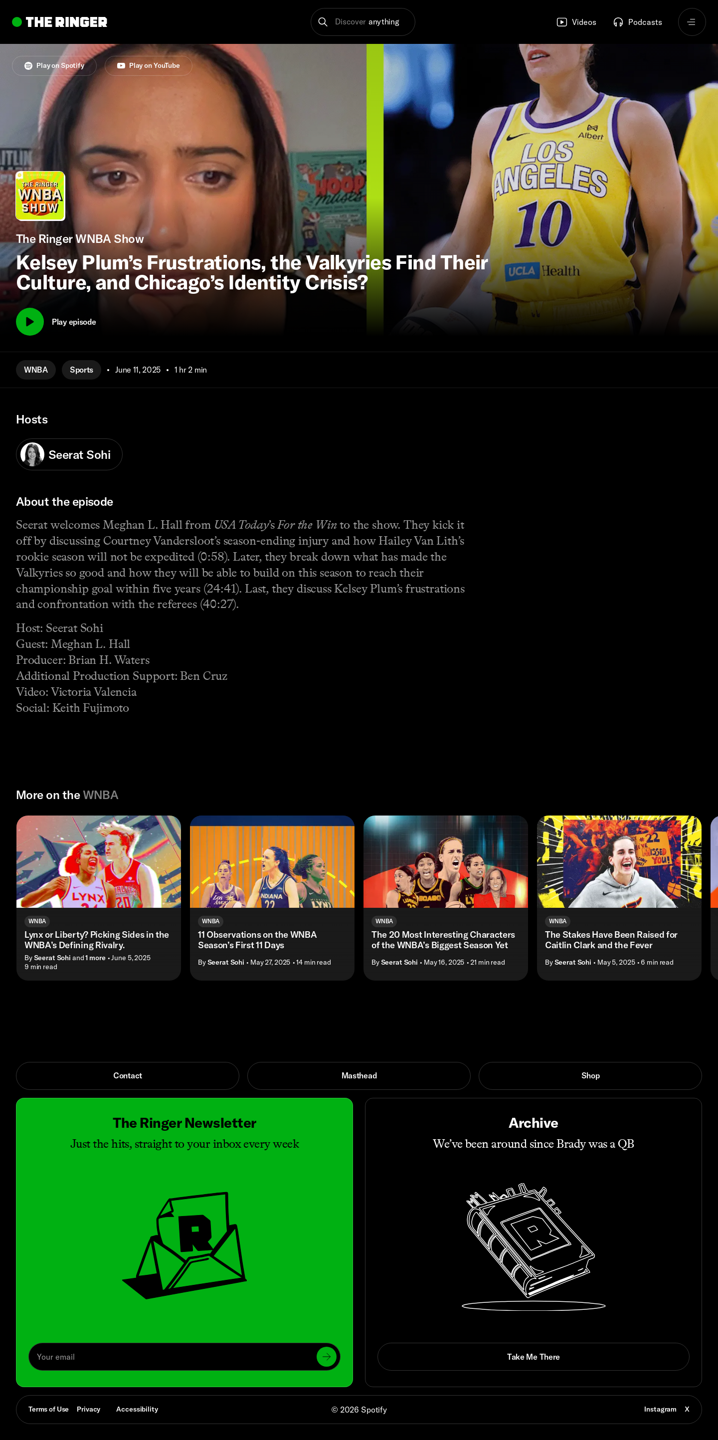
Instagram (660, 1409)
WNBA (36, 370)
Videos (576, 22)
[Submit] (327, 1357)
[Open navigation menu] (692, 22)
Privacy (88, 1409)
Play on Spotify (54, 65)
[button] (363, 22)
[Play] (30, 322)
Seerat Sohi (65, 454)
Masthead (359, 1075)
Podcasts (637, 22)
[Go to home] (59, 22)
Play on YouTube (148, 65)
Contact (127, 1075)
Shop (590, 1075)
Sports (81, 370)
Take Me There (533, 1357)
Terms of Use (48, 1409)
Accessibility (137, 1409)
